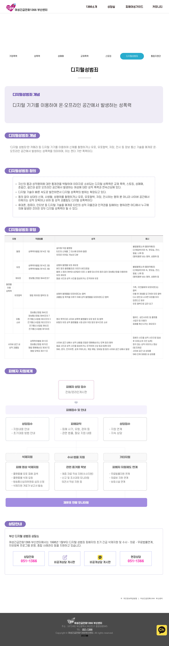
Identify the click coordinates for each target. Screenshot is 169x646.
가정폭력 (13, 56)
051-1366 (87, 629)
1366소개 (91, 7)
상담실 (111, 7)
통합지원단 (156, 56)
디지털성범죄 (132, 56)
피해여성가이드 (134, 7)
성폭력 (37, 56)
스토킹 (108, 56)
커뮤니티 (157, 7)
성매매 (61, 56)
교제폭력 (84, 56)
